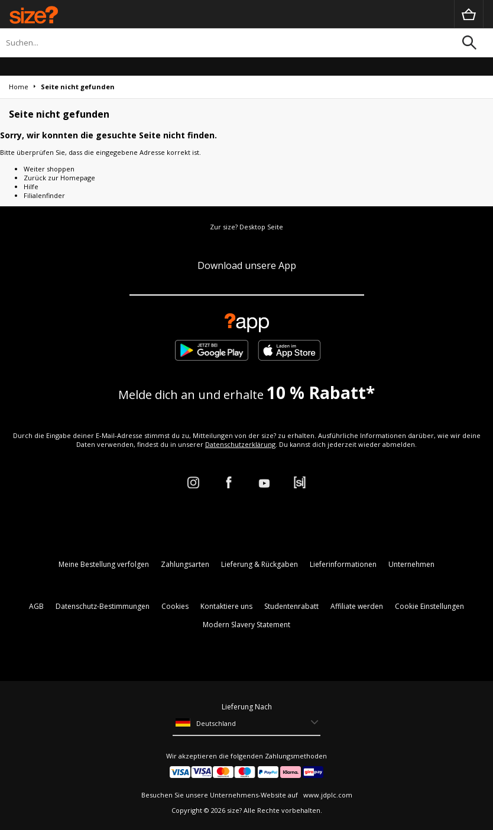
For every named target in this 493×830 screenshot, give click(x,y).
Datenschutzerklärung (240, 444)
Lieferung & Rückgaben (259, 564)
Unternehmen (411, 564)
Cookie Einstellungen (429, 606)
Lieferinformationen (343, 564)
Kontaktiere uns (226, 606)
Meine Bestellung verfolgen (104, 564)
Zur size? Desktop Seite (246, 226)
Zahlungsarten (185, 564)
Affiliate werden (356, 606)
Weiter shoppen (49, 168)
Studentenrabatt (291, 606)
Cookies (175, 606)
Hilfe (31, 186)
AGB (36, 606)
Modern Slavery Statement (246, 625)
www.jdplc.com (326, 794)
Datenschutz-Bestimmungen (103, 606)
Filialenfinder (44, 195)
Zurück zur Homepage (59, 177)
